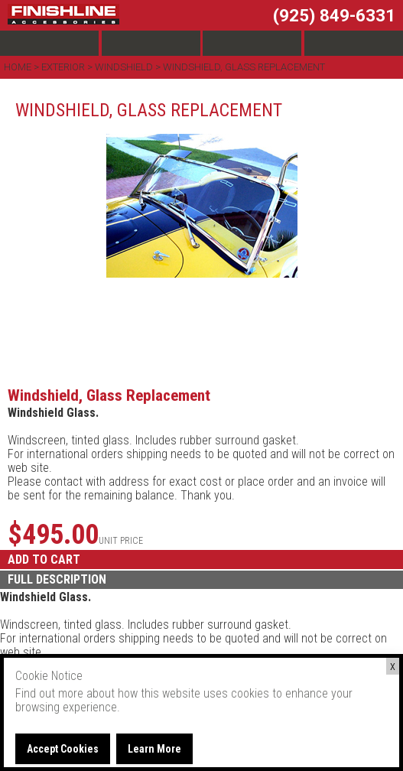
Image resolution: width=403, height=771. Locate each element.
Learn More (154, 749)
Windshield (124, 67)
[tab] (201, 580)
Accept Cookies (63, 749)
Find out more (49, 693)
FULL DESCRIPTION (57, 579)
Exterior (63, 67)
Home (19, 67)
